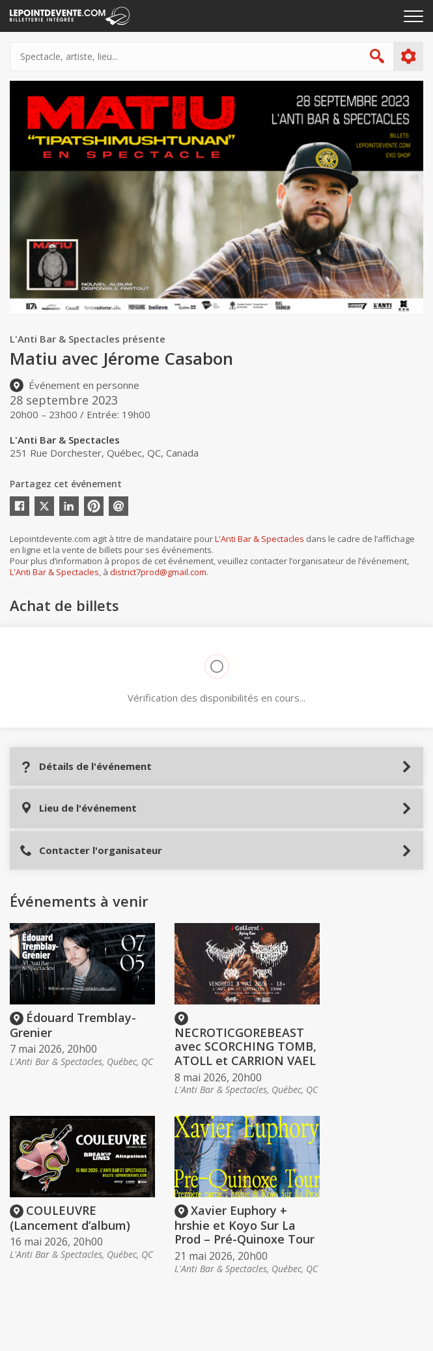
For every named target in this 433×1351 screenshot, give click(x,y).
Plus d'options (408, 57)
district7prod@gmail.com (158, 572)
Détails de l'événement (86, 766)
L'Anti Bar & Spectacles (259, 539)
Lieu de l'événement (78, 808)
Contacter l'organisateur (91, 850)
